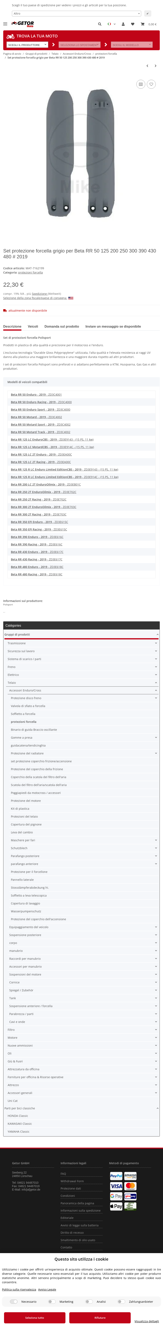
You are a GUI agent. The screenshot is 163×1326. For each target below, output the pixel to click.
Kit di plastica (20, 809)
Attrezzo (13, 1085)
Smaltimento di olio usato (78, 1240)
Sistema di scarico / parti (24, 659)
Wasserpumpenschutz (26, 911)
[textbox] (76, 13)
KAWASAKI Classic (20, 1124)
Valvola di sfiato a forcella (28, 706)
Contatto (66, 1247)
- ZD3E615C (39, 522)
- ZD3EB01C (46, 484)
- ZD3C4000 (41, 402)
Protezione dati (71, 1188)
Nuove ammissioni (20, 1045)
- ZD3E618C (37, 567)
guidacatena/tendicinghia (28, 745)
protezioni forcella (30, 272)
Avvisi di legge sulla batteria (80, 1225)
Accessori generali (20, 1093)
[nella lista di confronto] (140, 84)
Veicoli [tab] (33, 326)
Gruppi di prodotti (17, 634)
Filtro (11, 1030)
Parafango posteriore (25, 856)
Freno (11, 667)
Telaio (12, 683)
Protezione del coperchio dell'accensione (38, 919)
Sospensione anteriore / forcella (31, 1006)
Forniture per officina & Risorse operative (35, 1077)
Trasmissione (17, 643)
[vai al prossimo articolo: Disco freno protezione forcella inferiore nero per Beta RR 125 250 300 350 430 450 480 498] (155, 65)
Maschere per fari (23, 840)
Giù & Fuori (15, 1061)
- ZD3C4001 (36, 394)
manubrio (16, 951)
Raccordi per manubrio (25, 959)
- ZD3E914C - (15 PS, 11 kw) (52, 447)
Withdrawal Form (72, 1181)
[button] (100, 24)
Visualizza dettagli (140, 1321)
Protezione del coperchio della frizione (37, 769)
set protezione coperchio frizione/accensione (41, 761)
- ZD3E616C (37, 537)
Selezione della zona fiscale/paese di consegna (38, 298)
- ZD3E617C (37, 552)
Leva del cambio (22, 832)
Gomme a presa (21, 737)
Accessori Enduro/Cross (25, 690)
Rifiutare (89, 1318)
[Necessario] (14, 1301)
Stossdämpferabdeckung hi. (30, 887)
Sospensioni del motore (25, 974)
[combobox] (76, 13)
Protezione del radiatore (27, 753)
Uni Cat (13, 1101)
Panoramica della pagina (77, 1203)
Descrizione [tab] (12, 326)
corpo (13, 943)
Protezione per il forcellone (29, 872)
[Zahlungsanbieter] (121, 1301)
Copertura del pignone (26, 824)
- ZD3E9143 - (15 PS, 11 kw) (52, 439)
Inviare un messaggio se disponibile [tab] (113, 326)
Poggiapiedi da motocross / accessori (36, 793)
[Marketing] (52, 1301)
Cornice (14, 982)
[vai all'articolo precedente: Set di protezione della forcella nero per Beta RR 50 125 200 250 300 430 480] (147, 65)
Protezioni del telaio (24, 816)
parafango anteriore (24, 864)
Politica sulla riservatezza (19, 1289)
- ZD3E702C (43, 492)
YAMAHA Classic (18, 1131)
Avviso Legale (47, 1289)
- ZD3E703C (43, 507)
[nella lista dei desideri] (151, 84)
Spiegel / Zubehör (21, 990)
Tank (12, 998)
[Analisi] (89, 1301)
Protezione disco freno (26, 698)
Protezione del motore (26, 801)
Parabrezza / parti (21, 1014)
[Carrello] (149, 24)
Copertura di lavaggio (25, 903)
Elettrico (13, 675)
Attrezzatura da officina (23, 1069)
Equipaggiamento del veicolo (28, 927)
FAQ (63, 1174)
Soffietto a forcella (23, 714)
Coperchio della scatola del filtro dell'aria (38, 777)
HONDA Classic (18, 1116)
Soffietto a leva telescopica (29, 895)
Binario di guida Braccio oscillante (34, 730)
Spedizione (40, 294)
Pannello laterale (22, 880)
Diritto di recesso (72, 1232)
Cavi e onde (17, 1022)
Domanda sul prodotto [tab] (62, 326)
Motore (12, 1037)
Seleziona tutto (31, 1318)
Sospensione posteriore (25, 935)
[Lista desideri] (133, 24)
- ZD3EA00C (41, 454)
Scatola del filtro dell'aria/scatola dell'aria (39, 785)
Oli (10, 1053)
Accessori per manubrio (25, 966)
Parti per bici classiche (19, 1108)
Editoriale (67, 1218)
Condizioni (68, 1196)
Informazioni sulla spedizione (81, 1210)
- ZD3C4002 (36, 417)
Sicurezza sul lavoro (21, 651)
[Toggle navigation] (5, 22)
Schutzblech (19, 848)
